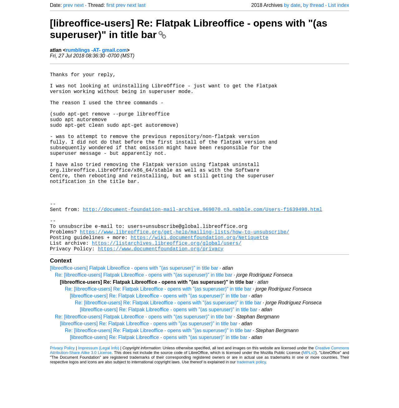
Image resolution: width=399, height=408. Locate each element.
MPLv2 (309, 393)
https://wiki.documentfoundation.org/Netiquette (199, 276)
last (142, 5)
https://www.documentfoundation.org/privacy (161, 289)
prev (68, 5)
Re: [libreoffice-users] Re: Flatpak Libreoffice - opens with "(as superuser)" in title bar (158, 330)
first (110, 5)
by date (292, 5)
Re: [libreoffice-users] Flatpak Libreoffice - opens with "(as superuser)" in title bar (143, 316)
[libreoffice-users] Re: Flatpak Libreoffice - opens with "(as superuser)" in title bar (158, 337)
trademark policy (251, 403)
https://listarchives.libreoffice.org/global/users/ (166, 282)
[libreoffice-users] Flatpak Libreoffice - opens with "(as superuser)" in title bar (134, 309)
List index (338, 5)
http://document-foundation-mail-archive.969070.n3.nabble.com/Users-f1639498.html (202, 241)
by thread (313, 5)
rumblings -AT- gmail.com (96, 50)
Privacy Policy (62, 389)
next (79, 5)
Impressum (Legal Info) (98, 389)
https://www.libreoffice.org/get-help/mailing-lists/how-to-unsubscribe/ (184, 269)
